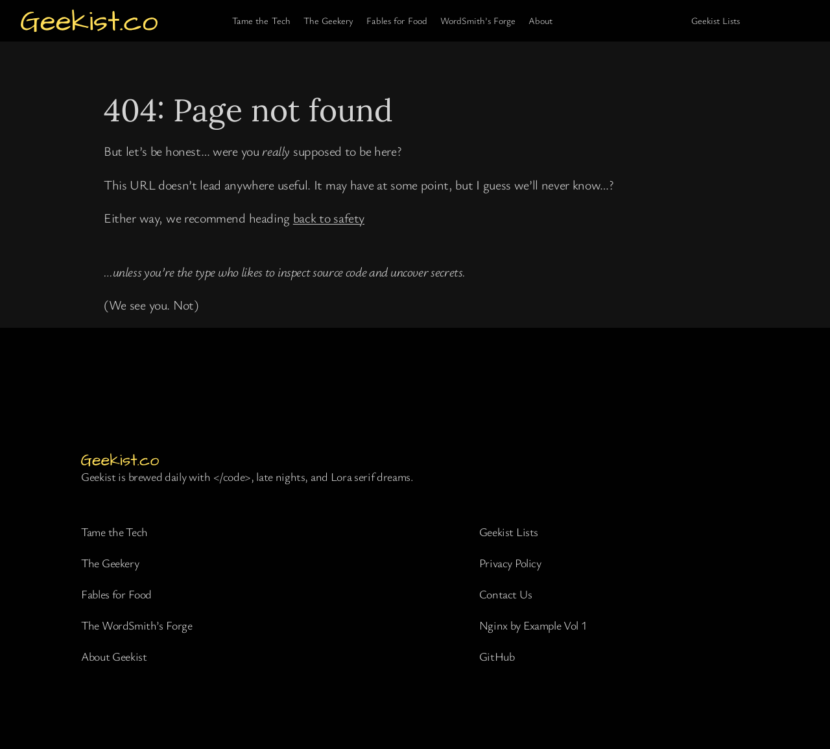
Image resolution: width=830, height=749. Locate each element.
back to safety (328, 218)
